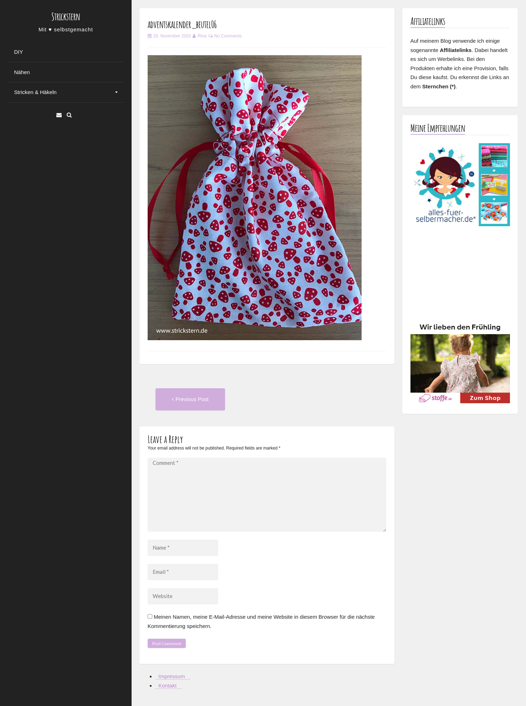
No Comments (228, 35)
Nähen (22, 72)
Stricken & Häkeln (35, 92)
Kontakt (167, 685)
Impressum (171, 676)
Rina (202, 35)
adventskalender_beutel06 (182, 24)
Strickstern (65, 16)
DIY (18, 52)
